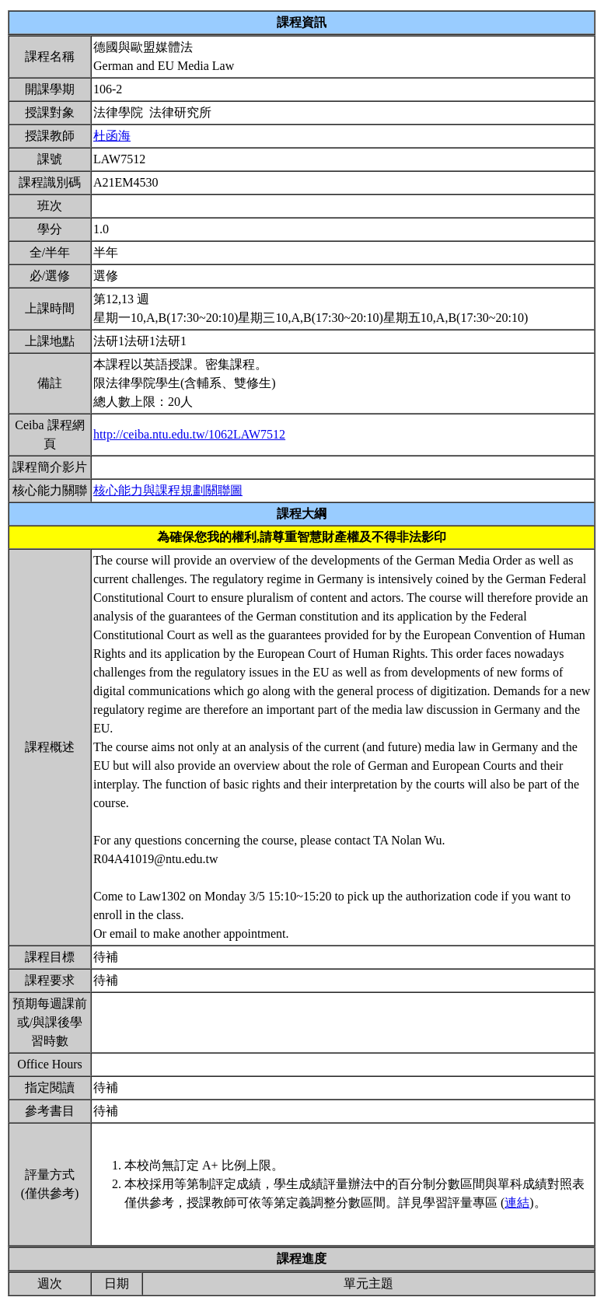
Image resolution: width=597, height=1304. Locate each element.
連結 (516, 1202)
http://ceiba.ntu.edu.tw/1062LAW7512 (189, 434)
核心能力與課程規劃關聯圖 (168, 490)
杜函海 (112, 135)
